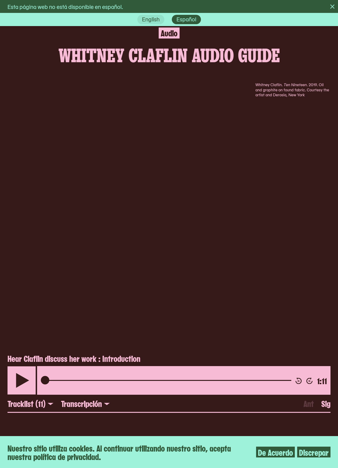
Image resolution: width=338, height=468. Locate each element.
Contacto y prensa (118, 388)
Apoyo (99, 418)
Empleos (102, 408)
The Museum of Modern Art (214, 368)
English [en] (151, 19)
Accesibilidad (110, 368)
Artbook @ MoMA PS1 (205, 393)
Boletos (101, 378)
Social (182, 428)
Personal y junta (114, 398)
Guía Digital (190, 403)
